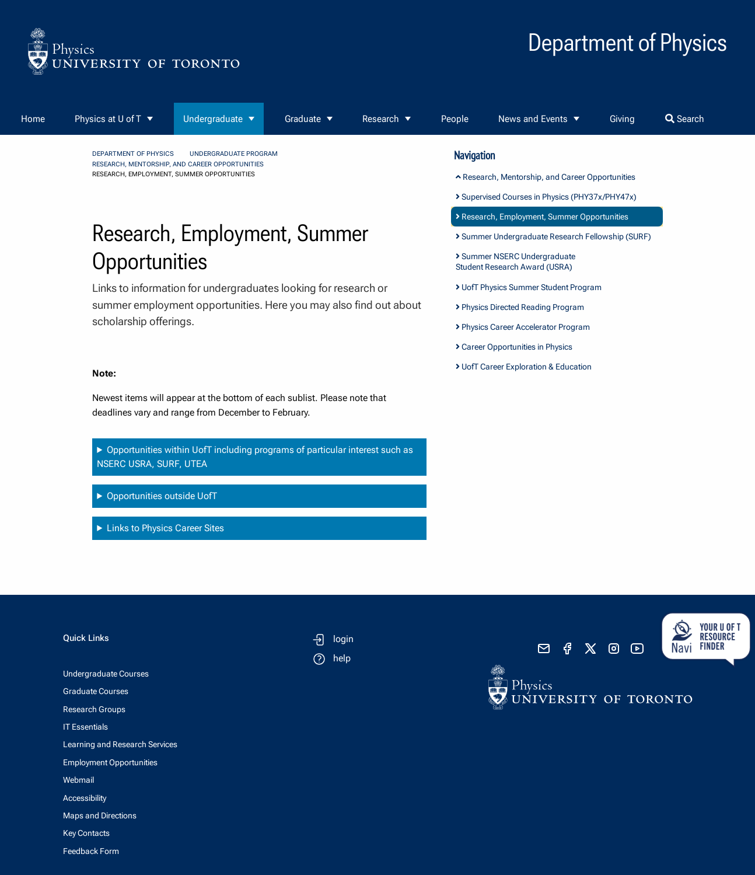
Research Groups (94, 709)
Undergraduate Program (234, 154)
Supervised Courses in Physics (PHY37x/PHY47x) (546, 196)
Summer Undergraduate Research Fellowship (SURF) (553, 236)
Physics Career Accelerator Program (523, 327)
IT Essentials (85, 726)
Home (33, 118)
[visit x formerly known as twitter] (590, 649)
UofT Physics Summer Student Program (529, 287)
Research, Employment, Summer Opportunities (542, 216)
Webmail (78, 780)
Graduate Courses (95, 691)
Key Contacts (86, 833)
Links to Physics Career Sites (165, 528)
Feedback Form (91, 851)
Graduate (303, 118)
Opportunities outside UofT (162, 495)
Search (684, 118)
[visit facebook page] (567, 649)
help (342, 658)
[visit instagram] (614, 649)
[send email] (544, 649)
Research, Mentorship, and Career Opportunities (178, 164)
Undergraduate (213, 118)
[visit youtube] (637, 649)
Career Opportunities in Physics (514, 346)
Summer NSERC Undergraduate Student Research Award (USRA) (515, 261)
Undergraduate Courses (106, 673)
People (455, 118)
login (343, 638)
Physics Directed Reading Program (520, 307)
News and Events (533, 118)
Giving (622, 118)
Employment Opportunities (110, 762)
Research (380, 118)
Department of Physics (133, 154)
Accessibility (84, 798)
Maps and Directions (100, 815)
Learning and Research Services (120, 744)
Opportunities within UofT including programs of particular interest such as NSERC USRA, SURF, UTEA (255, 456)
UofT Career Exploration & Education (524, 366)
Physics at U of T (108, 118)
